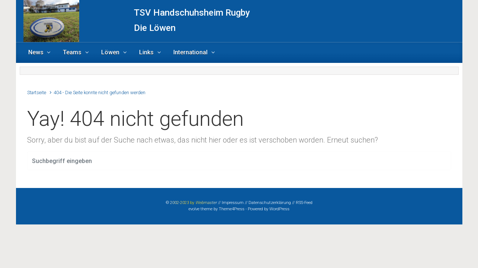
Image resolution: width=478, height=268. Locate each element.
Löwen (110, 52)
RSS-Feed (304, 202)
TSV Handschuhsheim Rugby (192, 12)
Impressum (233, 202)
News (36, 52)
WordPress (279, 209)
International (190, 52)
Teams (72, 52)
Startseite (36, 92)
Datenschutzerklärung (269, 202)
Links (146, 52)
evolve (194, 209)
